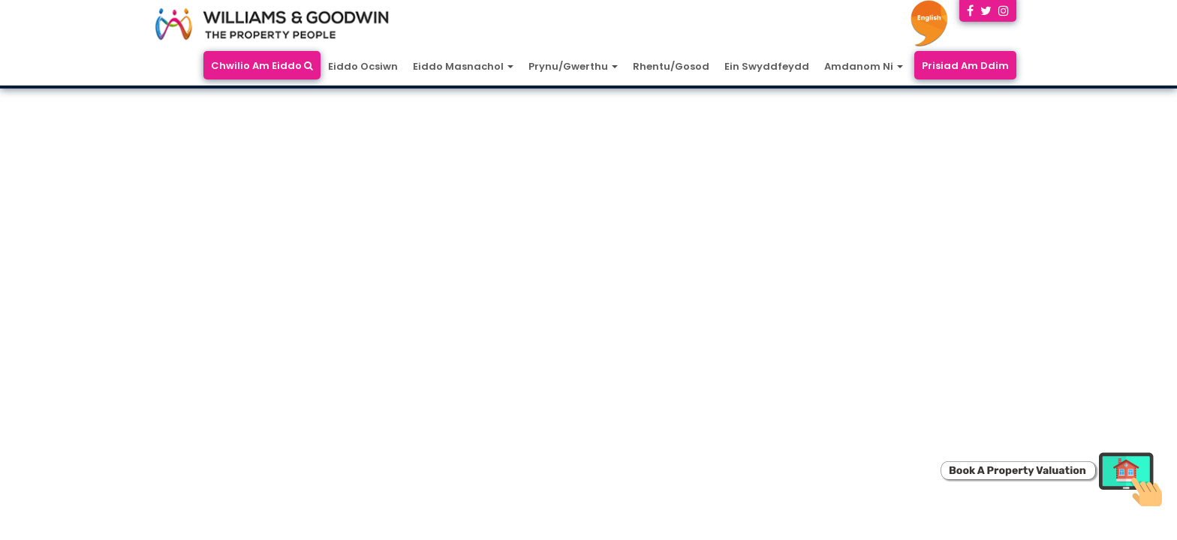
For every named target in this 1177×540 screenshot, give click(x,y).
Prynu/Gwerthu (573, 66)
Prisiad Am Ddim (965, 65)
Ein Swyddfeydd (766, 66)
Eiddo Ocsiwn (363, 66)
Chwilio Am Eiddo (262, 65)
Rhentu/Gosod (671, 66)
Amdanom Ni (863, 66)
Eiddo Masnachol (463, 66)
